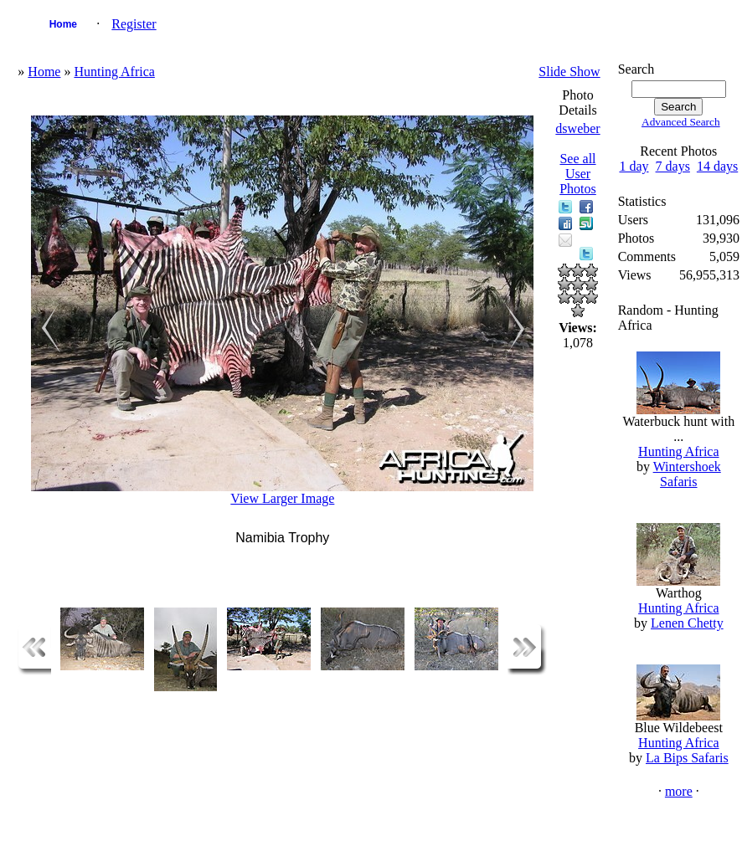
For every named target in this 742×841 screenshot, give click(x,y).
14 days (717, 166)
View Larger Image (282, 498)
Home (63, 24)
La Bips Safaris (687, 758)
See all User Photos (577, 173)
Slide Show (569, 71)
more (679, 791)
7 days (673, 166)
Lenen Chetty (687, 623)
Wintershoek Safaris (687, 474)
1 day (633, 166)
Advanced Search (681, 121)
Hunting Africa (114, 71)
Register (133, 24)
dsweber (577, 128)
